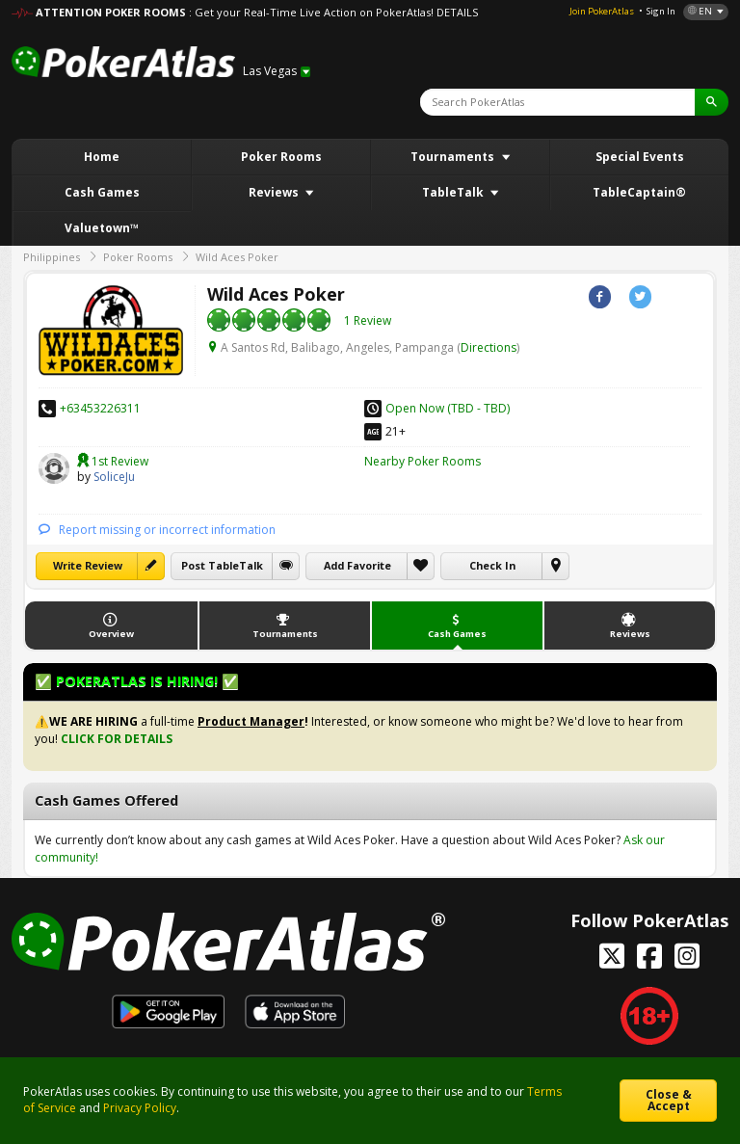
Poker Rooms (281, 156)
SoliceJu (54, 468)
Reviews (275, 192)
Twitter (640, 296)
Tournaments (453, 156)
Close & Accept (669, 1100)
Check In (492, 565)
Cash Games (102, 192)
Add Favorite (357, 565)
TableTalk (454, 192)
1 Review (367, 320)
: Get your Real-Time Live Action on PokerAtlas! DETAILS (333, 12)
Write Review (87, 565)
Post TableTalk (222, 565)
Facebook (600, 296)
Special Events (639, 156)
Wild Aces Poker (237, 257)
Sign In (661, 11)
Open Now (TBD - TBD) (447, 408)
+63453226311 (100, 408)
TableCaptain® (639, 192)
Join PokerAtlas (601, 11)
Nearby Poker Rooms (422, 461)
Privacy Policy (139, 1108)
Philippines (51, 257)
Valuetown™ (102, 228)
